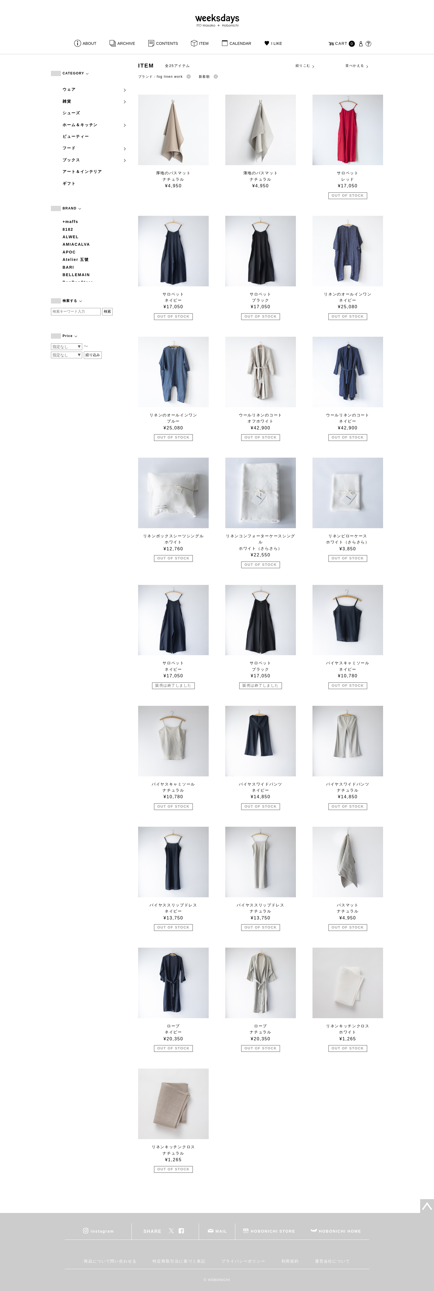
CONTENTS (167, 43)
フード (95, 148)
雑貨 (95, 101)
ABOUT (90, 43)
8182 (68, 229)
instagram (102, 1231)
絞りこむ (305, 66)
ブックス (95, 160)
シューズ (71, 113)
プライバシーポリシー (243, 1261)
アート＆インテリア (82, 171)
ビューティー (76, 136)
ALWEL (71, 237)
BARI (68, 267)
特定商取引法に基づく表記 (179, 1261)
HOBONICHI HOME (340, 1231)
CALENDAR (240, 43)
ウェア (95, 89)
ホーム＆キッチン (95, 125)
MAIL (221, 1231)
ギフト (69, 183)
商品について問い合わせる (110, 1261)
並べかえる (357, 66)
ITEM (204, 43)
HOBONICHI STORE (273, 1231)
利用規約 (290, 1261)
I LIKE (276, 43)
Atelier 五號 (76, 259)
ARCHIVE (126, 43)
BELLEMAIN (76, 275)
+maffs (70, 221)
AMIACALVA (76, 244)
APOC (69, 252)
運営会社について (332, 1261)
